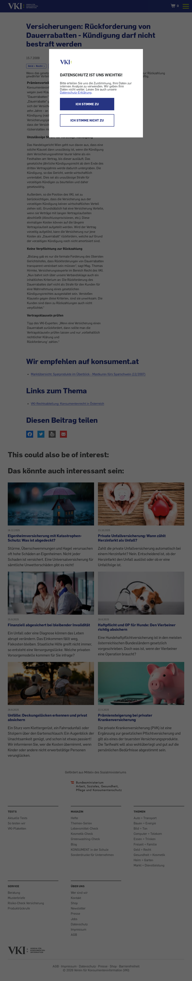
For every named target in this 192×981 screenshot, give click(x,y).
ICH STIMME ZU (87, 104)
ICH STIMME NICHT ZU (87, 120)
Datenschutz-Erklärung (76, 92)
